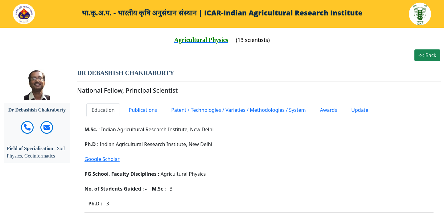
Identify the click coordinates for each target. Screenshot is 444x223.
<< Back (427, 55)
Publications (143, 110)
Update (359, 110)
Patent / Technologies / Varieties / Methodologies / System (238, 110)
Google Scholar (102, 159)
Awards (328, 110)
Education (103, 110)
